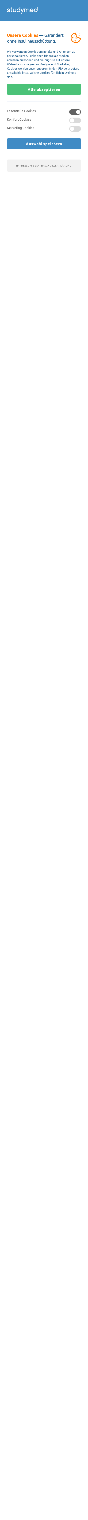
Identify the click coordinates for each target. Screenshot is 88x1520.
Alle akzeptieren (44, 89)
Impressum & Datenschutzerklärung (44, 165)
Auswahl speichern (44, 144)
